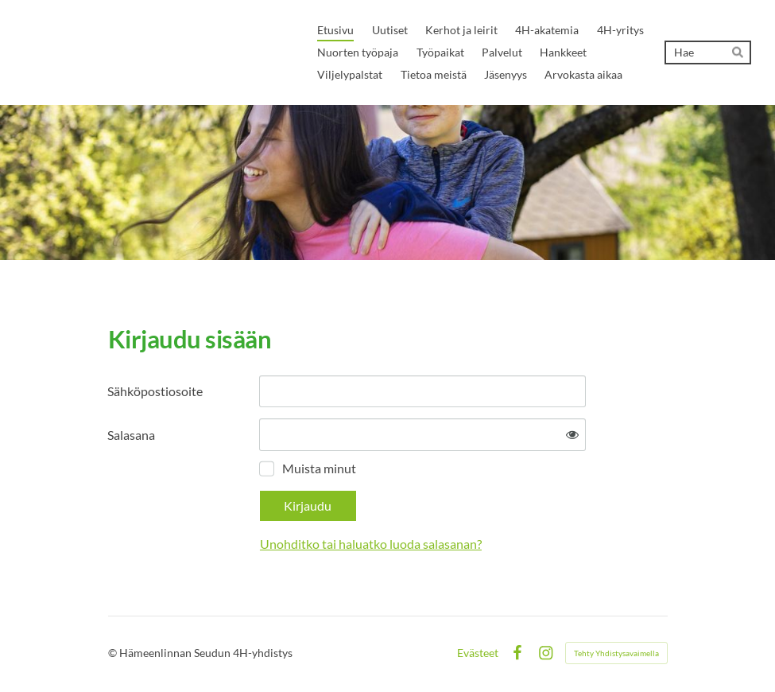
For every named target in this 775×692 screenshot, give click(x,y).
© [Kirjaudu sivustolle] (113, 652)
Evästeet (477, 653)
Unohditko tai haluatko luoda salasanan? (371, 543)
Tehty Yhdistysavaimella (616, 653)
